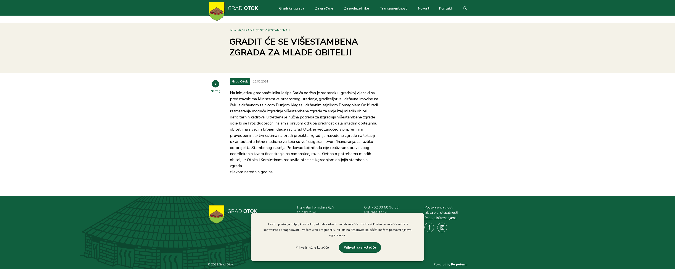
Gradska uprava (291, 8)
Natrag (215, 91)
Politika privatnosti (438, 207)
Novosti (424, 8)
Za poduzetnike (356, 8)
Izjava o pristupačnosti (441, 212)
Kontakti (446, 8)
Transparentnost (393, 8)
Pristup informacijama (440, 217)
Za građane (324, 8)
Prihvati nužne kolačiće (312, 247)
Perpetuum (459, 264)
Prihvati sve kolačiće (360, 247)
